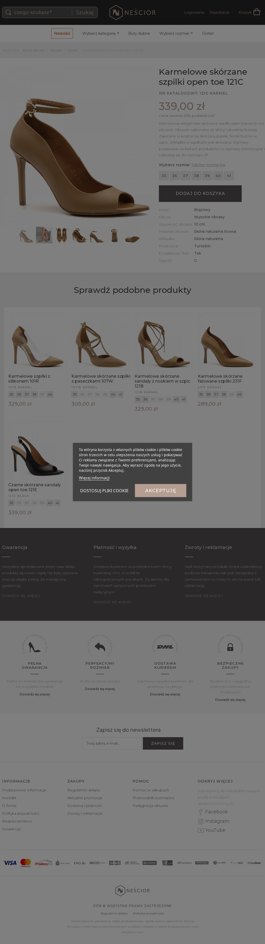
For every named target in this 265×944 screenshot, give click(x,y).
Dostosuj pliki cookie (104, 491)
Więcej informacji (94, 477)
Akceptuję (160, 491)
